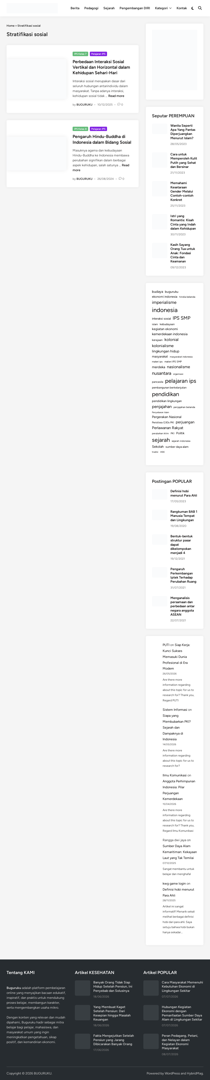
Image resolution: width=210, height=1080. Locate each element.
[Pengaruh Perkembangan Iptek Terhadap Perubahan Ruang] (159, 569)
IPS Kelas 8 (80, 129)
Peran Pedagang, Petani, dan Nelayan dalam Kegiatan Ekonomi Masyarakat (180, 1042)
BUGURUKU (84, 104)
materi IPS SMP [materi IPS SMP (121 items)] (173, 361)
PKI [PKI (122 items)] (172, 433)
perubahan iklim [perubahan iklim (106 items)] (160, 433)
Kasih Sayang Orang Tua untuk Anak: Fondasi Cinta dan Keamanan (182, 253)
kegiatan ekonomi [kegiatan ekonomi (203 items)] (165, 329)
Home (11, 25)
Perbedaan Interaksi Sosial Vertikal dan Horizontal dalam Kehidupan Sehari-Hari (101, 67)
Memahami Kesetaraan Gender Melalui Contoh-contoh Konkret (181, 191)
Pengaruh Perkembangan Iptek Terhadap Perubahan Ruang (183, 575)
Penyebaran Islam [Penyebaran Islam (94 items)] (160, 412)
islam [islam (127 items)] (155, 324)
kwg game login (174, 883)
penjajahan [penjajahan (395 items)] (162, 406)
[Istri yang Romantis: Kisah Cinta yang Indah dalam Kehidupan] (159, 216)
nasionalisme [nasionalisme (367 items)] (178, 366)
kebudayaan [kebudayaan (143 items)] (167, 324)
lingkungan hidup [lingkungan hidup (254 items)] (165, 351)
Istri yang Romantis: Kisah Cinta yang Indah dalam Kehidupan (183, 222)
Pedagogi (91, 8)
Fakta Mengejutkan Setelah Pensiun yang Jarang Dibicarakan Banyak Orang (113, 1040)
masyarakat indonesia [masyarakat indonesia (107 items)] (181, 356)
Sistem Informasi (175, 710)
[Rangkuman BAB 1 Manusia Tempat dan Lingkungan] (159, 512)
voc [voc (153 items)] (162, 451)
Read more (116, 96)
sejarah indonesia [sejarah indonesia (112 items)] (181, 441)
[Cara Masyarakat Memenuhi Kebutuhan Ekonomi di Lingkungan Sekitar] (151, 983)
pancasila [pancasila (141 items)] (157, 381)
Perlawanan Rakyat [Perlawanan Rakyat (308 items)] (167, 427)
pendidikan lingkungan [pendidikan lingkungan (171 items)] (167, 401)
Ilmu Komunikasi (175, 775)
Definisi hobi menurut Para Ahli (183, 493)
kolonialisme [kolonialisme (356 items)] (163, 345)
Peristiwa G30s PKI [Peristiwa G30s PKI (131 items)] (163, 422)
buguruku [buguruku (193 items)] (171, 292)
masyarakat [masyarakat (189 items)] (160, 356)
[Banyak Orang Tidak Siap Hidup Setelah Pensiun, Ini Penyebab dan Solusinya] (82, 983)
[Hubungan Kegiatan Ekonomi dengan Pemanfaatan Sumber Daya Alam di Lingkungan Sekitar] (151, 1007)
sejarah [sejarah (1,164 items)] (161, 439)
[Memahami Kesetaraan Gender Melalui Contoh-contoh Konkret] (159, 183)
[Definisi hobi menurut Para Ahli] (159, 491)
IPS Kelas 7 (80, 53)
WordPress (172, 1073)
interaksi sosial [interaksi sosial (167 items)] (161, 318)
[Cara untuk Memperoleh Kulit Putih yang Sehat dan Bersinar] (159, 155)
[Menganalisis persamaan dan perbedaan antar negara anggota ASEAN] (159, 598)
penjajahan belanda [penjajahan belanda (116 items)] (184, 407)
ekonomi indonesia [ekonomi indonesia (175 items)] (164, 296)
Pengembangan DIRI (135, 8)
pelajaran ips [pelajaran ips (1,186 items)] (180, 380)
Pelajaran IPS (98, 53)
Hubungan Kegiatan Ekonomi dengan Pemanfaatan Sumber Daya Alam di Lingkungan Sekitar (182, 1013)
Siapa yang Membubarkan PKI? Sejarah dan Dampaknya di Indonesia (177, 727)
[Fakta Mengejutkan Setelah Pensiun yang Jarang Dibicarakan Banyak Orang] (82, 1036)
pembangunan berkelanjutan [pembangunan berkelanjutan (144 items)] (169, 387)
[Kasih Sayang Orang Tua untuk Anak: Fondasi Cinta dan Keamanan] (159, 245)
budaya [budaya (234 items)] (157, 291)
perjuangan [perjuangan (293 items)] (185, 422)
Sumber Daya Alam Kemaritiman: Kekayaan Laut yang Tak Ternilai (180, 852)
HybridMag (195, 1073)
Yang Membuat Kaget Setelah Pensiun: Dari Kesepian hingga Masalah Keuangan (112, 1013)
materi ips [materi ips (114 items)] (157, 361)
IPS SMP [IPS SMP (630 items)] (181, 318)
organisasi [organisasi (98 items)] (178, 374)
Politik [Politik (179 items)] (180, 433)
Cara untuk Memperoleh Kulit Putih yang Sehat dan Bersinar (183, 160)
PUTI (166, 645)
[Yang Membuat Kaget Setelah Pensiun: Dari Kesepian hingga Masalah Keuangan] (82, 1007)
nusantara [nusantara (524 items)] (161, 373)
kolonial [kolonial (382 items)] (171, 339)
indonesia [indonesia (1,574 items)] (165, 309)
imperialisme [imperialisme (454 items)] (164, 302)
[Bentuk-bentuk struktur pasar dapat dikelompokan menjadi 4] (159, 537)
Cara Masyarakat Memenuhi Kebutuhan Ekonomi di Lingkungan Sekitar (182, 986)
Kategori (163, 8)
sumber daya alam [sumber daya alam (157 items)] (176, 447)
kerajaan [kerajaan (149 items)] (157, 340)
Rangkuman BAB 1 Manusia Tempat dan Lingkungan (183, 516)
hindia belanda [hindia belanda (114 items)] (187, 296)
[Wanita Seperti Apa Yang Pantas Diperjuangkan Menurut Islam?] (159, 126)
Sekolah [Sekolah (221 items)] (158, 446)
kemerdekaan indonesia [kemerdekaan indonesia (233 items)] (169, 334)
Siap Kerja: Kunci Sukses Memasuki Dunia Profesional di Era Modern (176, 656)
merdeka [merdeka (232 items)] (158, 367)
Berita (75, 8)
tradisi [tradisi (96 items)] (155, 452)
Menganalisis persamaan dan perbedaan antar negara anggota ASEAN (182, 606)
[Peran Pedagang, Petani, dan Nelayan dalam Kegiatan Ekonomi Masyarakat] (151, 1036)
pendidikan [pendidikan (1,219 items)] (165, 394)
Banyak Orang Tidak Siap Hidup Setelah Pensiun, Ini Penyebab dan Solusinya (112, 986)
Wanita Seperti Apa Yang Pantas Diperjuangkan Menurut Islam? (182, 132)
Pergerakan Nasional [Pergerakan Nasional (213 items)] (166, 417)
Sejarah (109, 8)
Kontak (182, 8)
